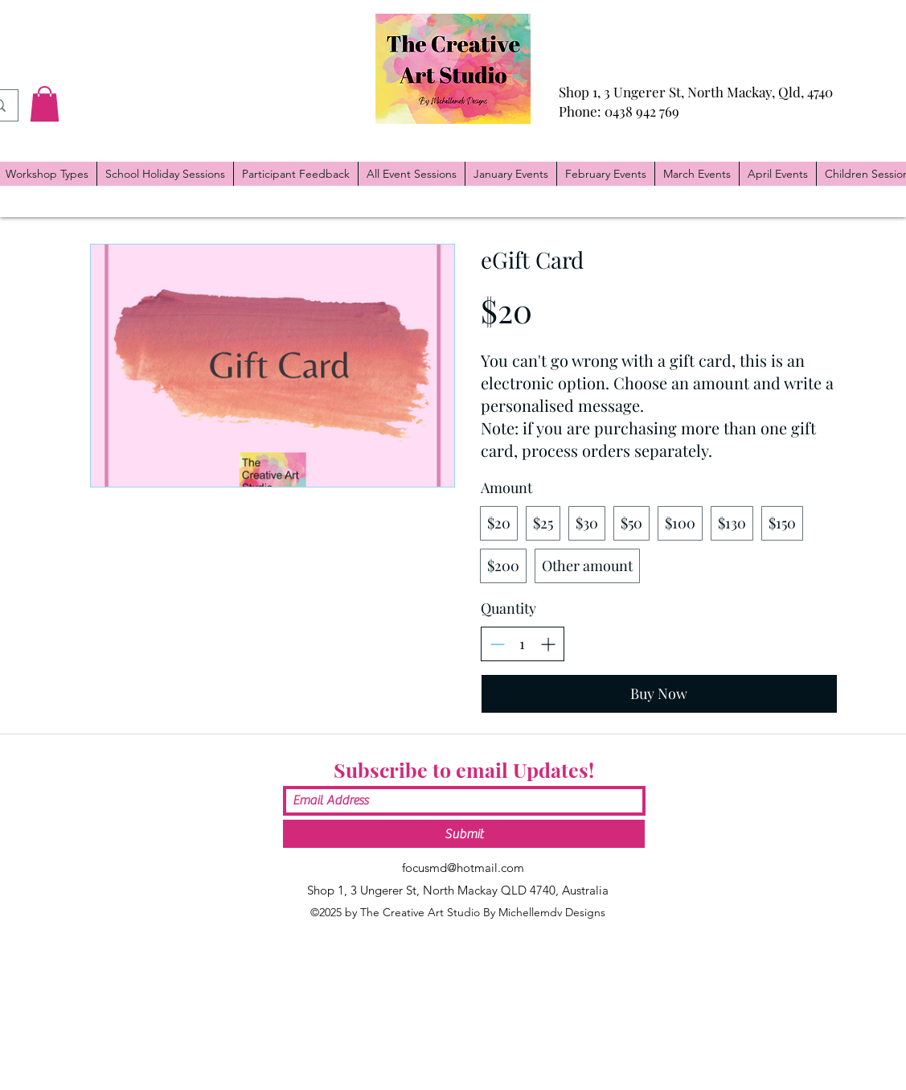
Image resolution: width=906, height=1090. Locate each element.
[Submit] (464, 834)
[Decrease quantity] (497, 643)
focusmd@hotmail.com (463, 867)
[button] (44, 103)
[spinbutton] (522, 644)
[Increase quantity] (548, 643)
